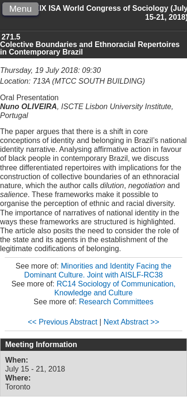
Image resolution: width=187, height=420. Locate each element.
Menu (20, 9)
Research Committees (116, 302)
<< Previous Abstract (63, 322)
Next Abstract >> (131, 322)
